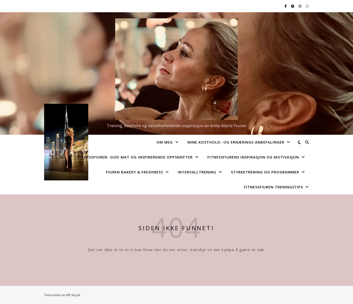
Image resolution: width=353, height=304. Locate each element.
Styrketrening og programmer (265, 172)
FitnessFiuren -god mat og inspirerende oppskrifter (135, 157)
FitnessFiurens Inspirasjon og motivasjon (253, 157)
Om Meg (164, 142)
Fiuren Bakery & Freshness (134, 172)
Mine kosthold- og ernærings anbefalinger (236, 142)
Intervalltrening (197, 172)
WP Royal (73, 295)
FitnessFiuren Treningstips (273, 186)
